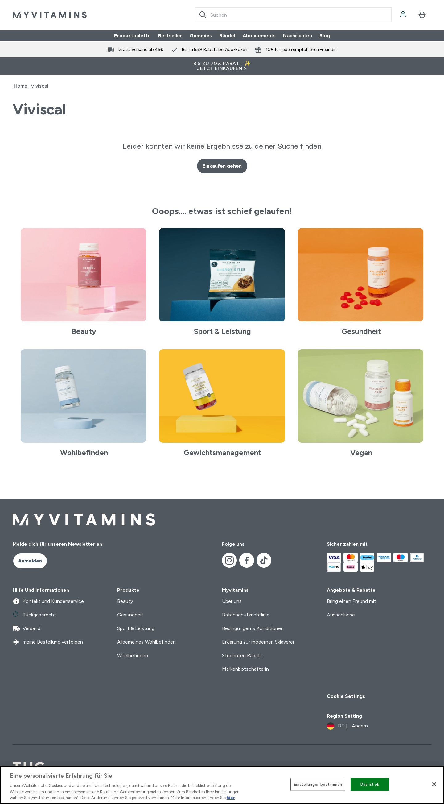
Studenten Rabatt (242, 655)
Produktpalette (132, 36)
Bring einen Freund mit (351, 601)
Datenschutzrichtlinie (245, 615)
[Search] (203, 14)
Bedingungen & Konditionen (253, 628)
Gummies (201, 36)
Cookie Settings (346, 696)
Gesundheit (130, 615)
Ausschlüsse (341, 615)
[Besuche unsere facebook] (246, 560)
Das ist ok (369, 784)
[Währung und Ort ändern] (347, 726)
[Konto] (403, 14)
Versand (26, 628)
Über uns (232, 601)
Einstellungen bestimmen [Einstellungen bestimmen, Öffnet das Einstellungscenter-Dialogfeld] (318, 784)
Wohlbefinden (132, 655)
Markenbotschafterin (245, 669)
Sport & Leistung (135, 628)
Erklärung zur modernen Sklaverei (258, 642)
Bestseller (170, 36)
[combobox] (293, 14)
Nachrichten (297, 36)
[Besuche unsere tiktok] (264, 560)
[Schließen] (434, 784)
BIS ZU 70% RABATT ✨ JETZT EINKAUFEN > (222, 65)
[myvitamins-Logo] (50, 15)
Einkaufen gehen (222, 166)
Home (20, 86)
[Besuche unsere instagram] (229, 560)
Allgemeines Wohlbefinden (146, 642)
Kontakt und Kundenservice (48, 601)
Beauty (125, 601)
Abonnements (259, 36)
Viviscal (39, 86)
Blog (324, 36)
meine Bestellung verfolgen (48, 642)
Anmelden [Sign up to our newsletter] (30, 561)
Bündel (227, 36)
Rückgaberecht (34, 615)
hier (231, 797)
